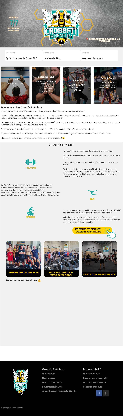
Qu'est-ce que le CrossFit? (21, 58)
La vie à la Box (52, 58)
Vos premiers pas (92, 58)
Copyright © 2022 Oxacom (12, 407)
